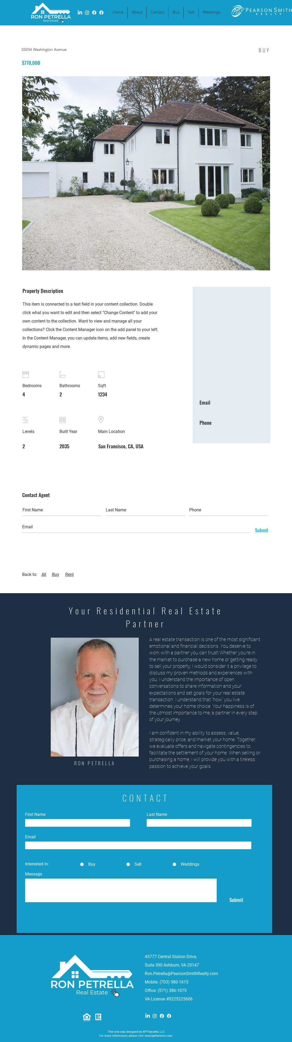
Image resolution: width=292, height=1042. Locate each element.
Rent (69, 574)
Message (33, 874)
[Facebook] (162, 1016)
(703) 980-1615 (174, 982)
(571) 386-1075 (173, 990)
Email (30, 837)
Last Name (157, 814)
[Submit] (260, 530)
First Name (35, 814)
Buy (55, 574)
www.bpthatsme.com (158, 1035)
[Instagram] (154, 1016)
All (43, 574)
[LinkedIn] (147, 1016)
